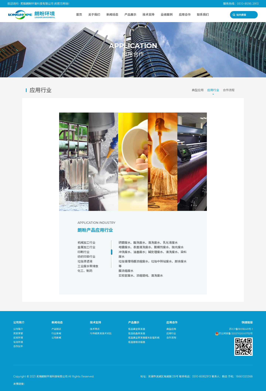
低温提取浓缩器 (136, 342)
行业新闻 (56, 333)
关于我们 (94, 14)
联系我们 (203, 14)
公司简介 (18, 328)
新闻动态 (112, 14)
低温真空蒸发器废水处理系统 (143, 337)
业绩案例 (167, 14)
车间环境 (18, 342)
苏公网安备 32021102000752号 (234, 333)
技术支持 (148, 14)
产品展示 (130, 14)
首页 (79, 14)
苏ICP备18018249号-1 (241, 328)
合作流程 (229, 90)
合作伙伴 (18, 346)
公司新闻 (56, 337)
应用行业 (213, 90)
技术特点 (95, 328)
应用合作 (185, 14)
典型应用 (198, 90)
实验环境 (18, 337)
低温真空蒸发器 (136, 328)
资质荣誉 (18, 333)
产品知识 (56, 328)
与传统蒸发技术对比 (101, 333)
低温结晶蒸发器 (136, 333)
